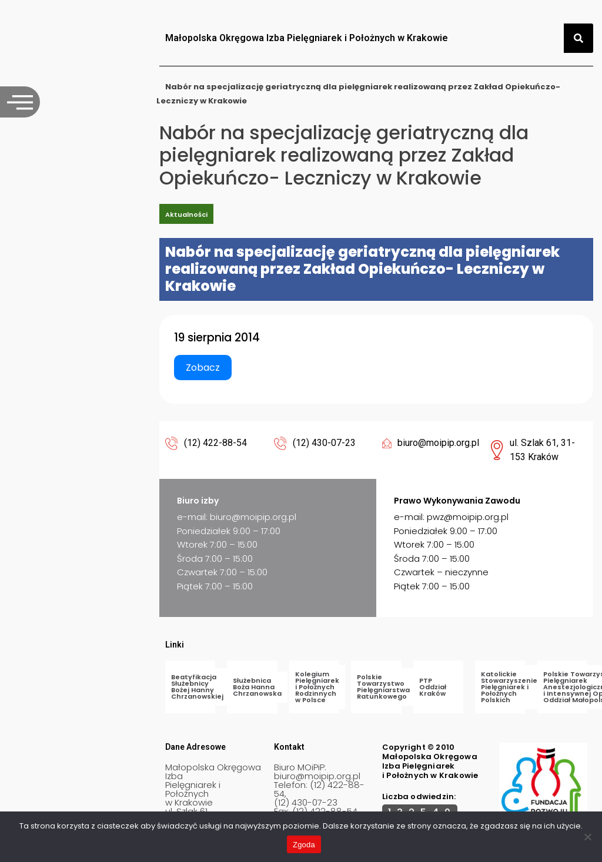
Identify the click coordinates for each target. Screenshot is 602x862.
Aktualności (186, 214)
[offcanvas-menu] (20, 102)
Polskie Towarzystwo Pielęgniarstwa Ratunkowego (383, 686)
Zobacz (203, 367)
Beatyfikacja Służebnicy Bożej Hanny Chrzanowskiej (197, 686)
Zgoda (304, 844)
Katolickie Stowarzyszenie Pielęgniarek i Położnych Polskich (509, 687)
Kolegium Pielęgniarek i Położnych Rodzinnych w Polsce (317, 687)
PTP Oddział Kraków (432, 687)
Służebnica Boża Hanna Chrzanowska (257, 687)
